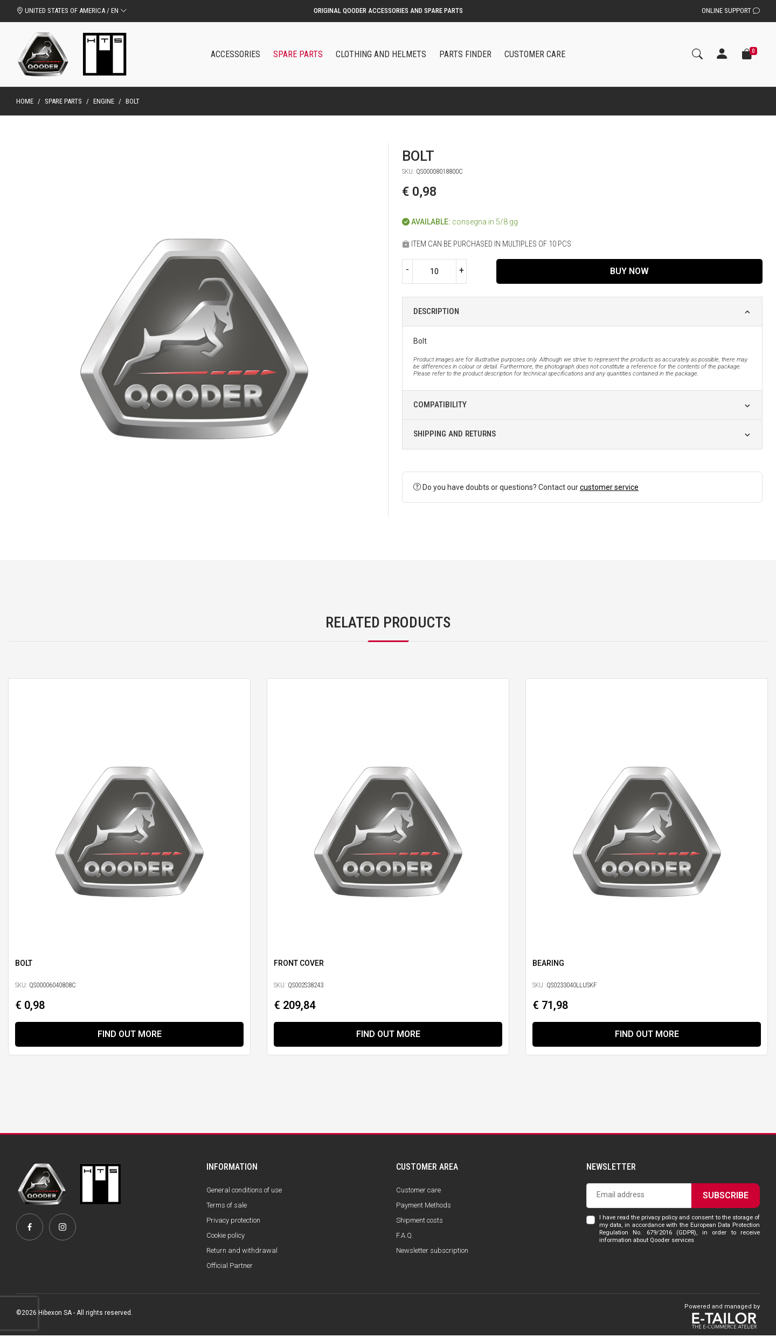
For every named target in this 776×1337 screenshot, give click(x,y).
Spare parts (63, 101)
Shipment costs (419, 1221)
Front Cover (299, 963)
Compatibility (440, 405)
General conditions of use (244, 1191)
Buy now (629, 271)
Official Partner (229, 1267)
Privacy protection (233, 1221)
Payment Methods (423, 1206)
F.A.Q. (404, 1237)
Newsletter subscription (432, 1252)
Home (24, 101)
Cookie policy (225, 1237)
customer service (609, 487)
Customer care (418, 1191)
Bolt (23, 963)
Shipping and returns (454, 434)
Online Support (731, 10)
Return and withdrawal (242, 1252)
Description (436, 311)
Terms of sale (226, 1206)
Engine (103, 101)
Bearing (548, 963)
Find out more (130, 1034)
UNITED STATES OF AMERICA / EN (71, 10)
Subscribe (726, 1196)
